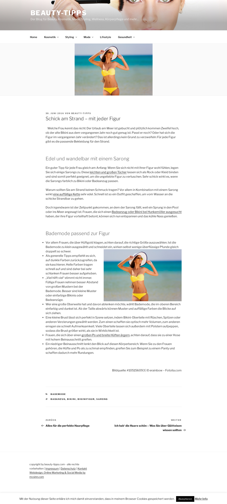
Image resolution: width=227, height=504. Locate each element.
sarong (102, 399)
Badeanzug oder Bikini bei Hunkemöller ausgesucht (147, 212)
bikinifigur (86, 399)
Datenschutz (68, 468)
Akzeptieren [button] (185, 498)
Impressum (52, 468)
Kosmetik (51, 37)
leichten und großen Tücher (108, 172)
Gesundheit (126, 37)
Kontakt (82, 468)
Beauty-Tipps (59, 13)
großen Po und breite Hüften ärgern (106, 335)
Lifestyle (105, 37)
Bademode (58, 394)
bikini (71, 399)
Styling (71, 37)
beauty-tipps (81, 113)
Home (33, 37)
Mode (89, 37)
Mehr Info (201, 499)
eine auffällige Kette (66, 194)
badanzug (58, 399)
